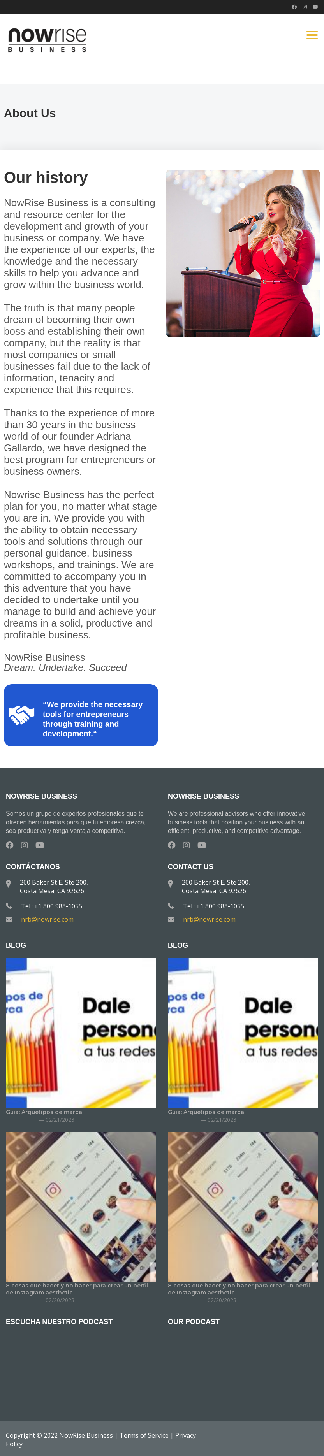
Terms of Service (144, 1435)
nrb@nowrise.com (47, 919)
